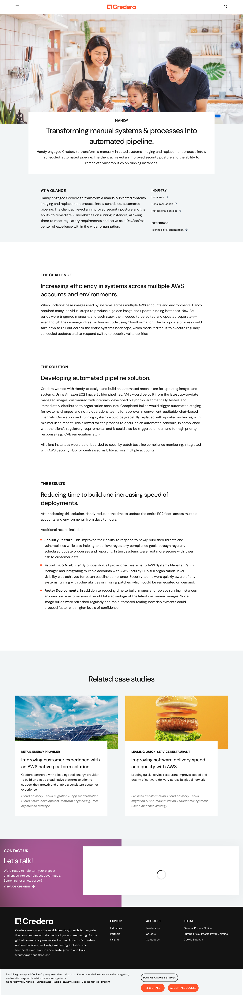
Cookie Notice (90, 984)
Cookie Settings (193, 939)
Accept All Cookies (183, 990)
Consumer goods (164, 204)
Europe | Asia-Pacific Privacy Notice (206, 934)
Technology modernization (169, 230)
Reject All (153, 990)
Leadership (153, 928)
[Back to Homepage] (121, 7)
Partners (115, 934)
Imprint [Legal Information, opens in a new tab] (105, 984)
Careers (151, 934)
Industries (116, 928)
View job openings (19, 886)
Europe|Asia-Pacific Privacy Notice (58, 984)
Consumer (160, 197)
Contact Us (153, 939)
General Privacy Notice (198, 928)
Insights (114, 939)
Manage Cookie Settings (159, 980)
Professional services (166, 211)
